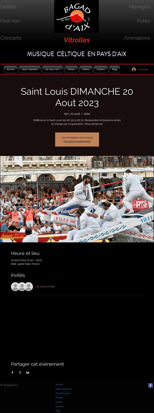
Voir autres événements (77, 141)
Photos (59, 397)
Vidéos (59, 401)
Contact (60, 406)
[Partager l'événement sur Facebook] (12, 372)
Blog (58, 410)
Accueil (59, 384)
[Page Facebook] (150, 385)
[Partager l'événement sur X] (20, 372)
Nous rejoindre (64, 388)
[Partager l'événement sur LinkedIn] (27, 372)
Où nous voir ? (63, 393)
